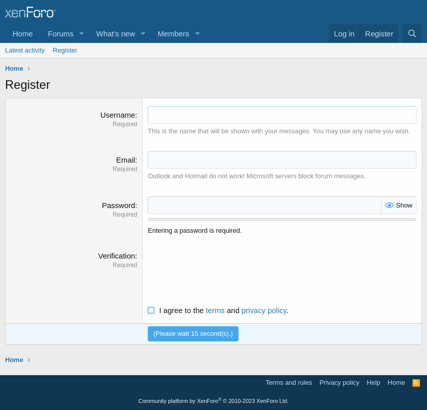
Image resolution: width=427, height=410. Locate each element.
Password (118, 205)
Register (65, 50)
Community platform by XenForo (214, 401)
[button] (82, 33)
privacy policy (263, 310)
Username (117, 115)
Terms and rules (289, 382)
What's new (115, 33)
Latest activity (25, 50)
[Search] (412, 33)
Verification (116, 255)
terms (215, 310)
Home (23, 33)
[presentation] (224, 270)
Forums (61, 33)
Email (126, 160)
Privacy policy (339, 382)
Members (174, 33)
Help (374, 382)
